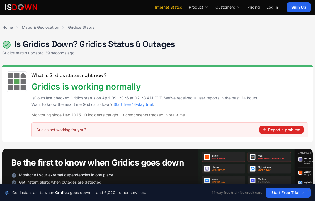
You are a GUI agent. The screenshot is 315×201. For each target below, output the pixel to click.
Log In (272, 7)
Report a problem (281, 129)
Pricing (253, 7)
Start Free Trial (288, 192)
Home (7, 27)
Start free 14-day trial (133, 104)
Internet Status (168, 7)
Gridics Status (81, 27)
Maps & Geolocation (40, 27)
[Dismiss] (309, 189)
